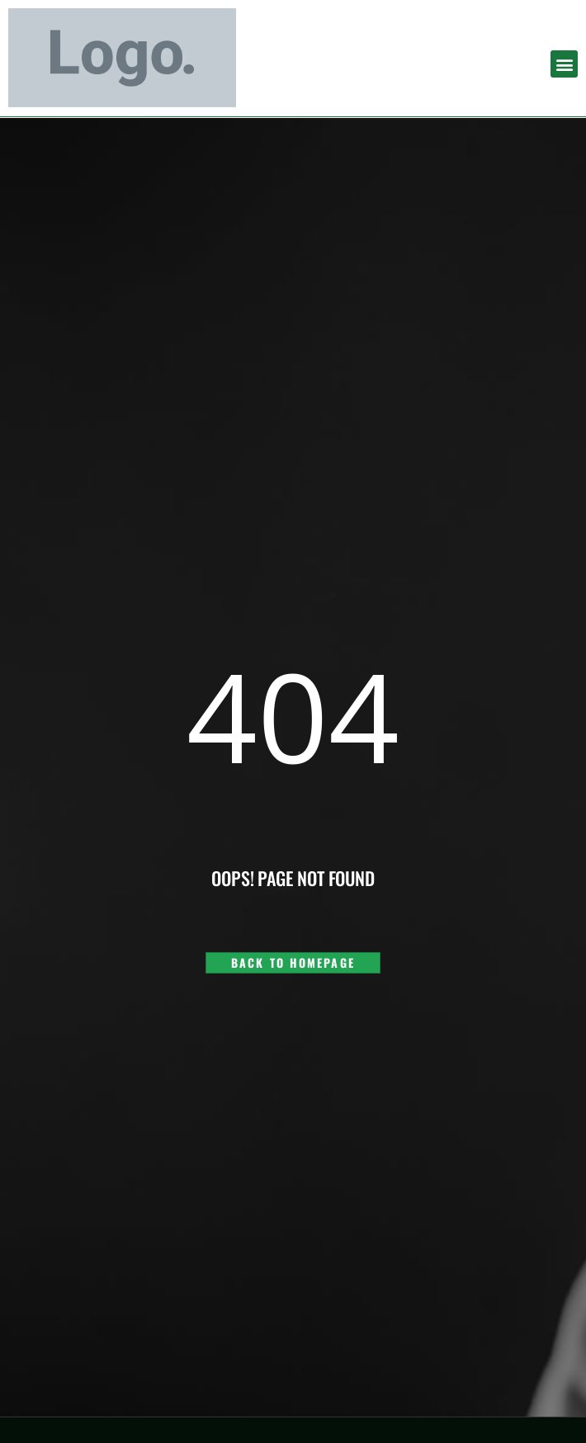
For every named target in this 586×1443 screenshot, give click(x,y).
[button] (564, 64)
